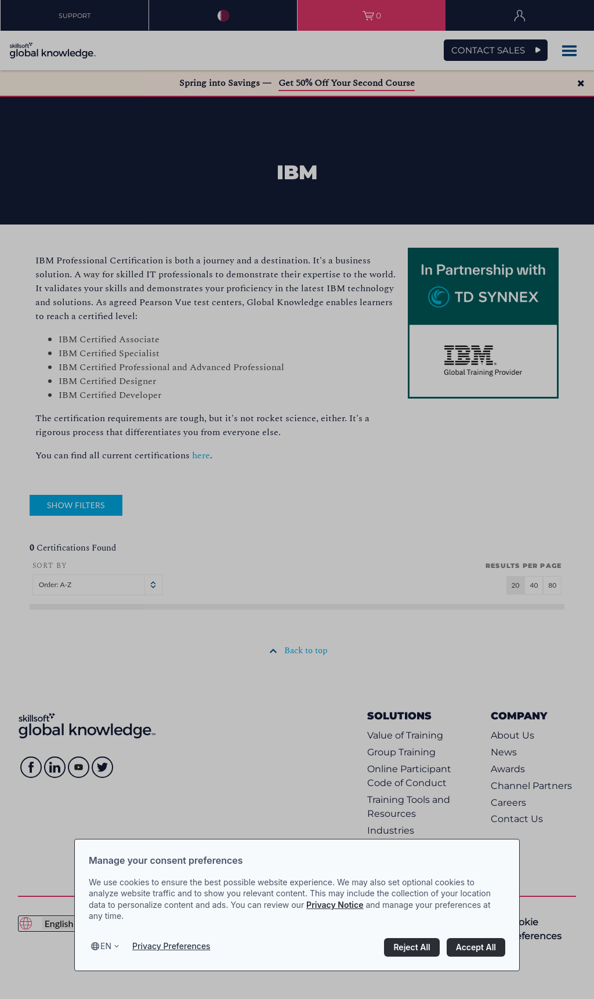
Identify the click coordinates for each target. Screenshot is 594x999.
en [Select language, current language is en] (106, 946)
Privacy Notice (334, 905)
